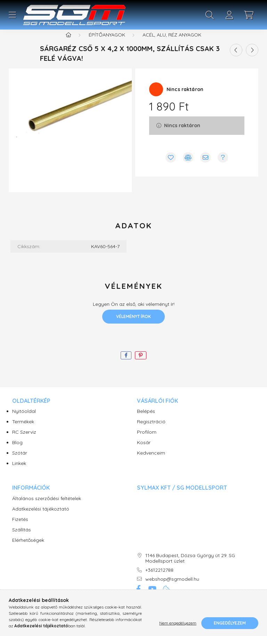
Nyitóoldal (24, 420)
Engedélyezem (230, 623)
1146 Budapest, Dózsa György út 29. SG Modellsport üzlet (190, 567)
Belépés (146, 420)
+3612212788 (159, 579)
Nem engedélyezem (177, 623)
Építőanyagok (107, 43)
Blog (17, 451)
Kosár (144, 451)
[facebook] (126, 364)
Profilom (146, 441)
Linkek (19, 472)
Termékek (23, 430)
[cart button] (249, 15)
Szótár (19, 462)
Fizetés (20, 528)
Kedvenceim (151, 462)
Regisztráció (151, 430)
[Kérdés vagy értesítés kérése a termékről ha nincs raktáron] (223, 166)
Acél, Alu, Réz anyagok (172, 43)
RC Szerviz (24, 441)
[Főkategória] (68, 43)
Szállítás (21, 538)
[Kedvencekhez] (170, 166)
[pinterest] (140, 364)
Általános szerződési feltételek (46, 507)
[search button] (210, 15)
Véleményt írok (133, 325)
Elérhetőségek (28, 549)
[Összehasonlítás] (188, 166)
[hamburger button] (12, 15)
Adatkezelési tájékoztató (40, 518)
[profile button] (229, 15)
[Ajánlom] (205, 166)
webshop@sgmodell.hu (172, 588)
